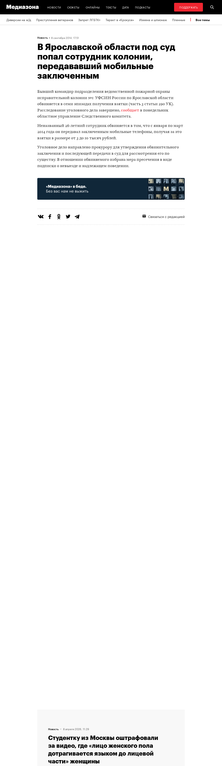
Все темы (203, 20)
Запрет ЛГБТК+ (89, 19)
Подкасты (142, 7)
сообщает (130, 110)
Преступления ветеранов (54, 19)
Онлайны (93, 7)
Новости (54, 7)
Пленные (178, 19)
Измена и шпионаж (153, 19)
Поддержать (188, 7)
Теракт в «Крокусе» (120, 19)
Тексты (111, 7)
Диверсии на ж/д (19, 19)
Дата (125, 7)
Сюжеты (73, 7)
